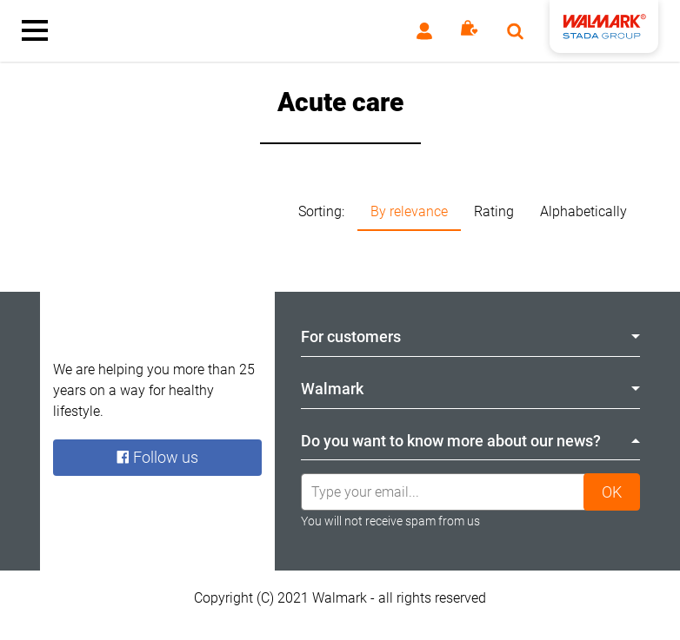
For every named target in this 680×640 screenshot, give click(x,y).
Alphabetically (583, 211)
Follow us (157, 457)
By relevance (409, 211)
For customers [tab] (470, 336)
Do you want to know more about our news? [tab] (470, 441)
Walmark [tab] (470, 388)
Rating (494, 211)
